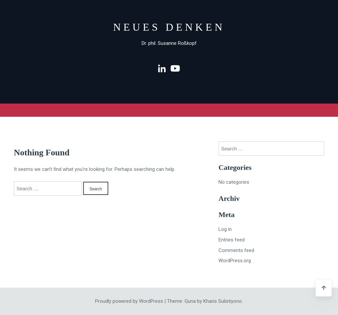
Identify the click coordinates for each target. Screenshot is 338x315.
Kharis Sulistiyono (222, 301)
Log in (225, 229)
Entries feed (232, 240)
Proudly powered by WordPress (129, 301)
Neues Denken (169, 27)
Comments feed (236, 250)
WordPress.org (235, 261)
